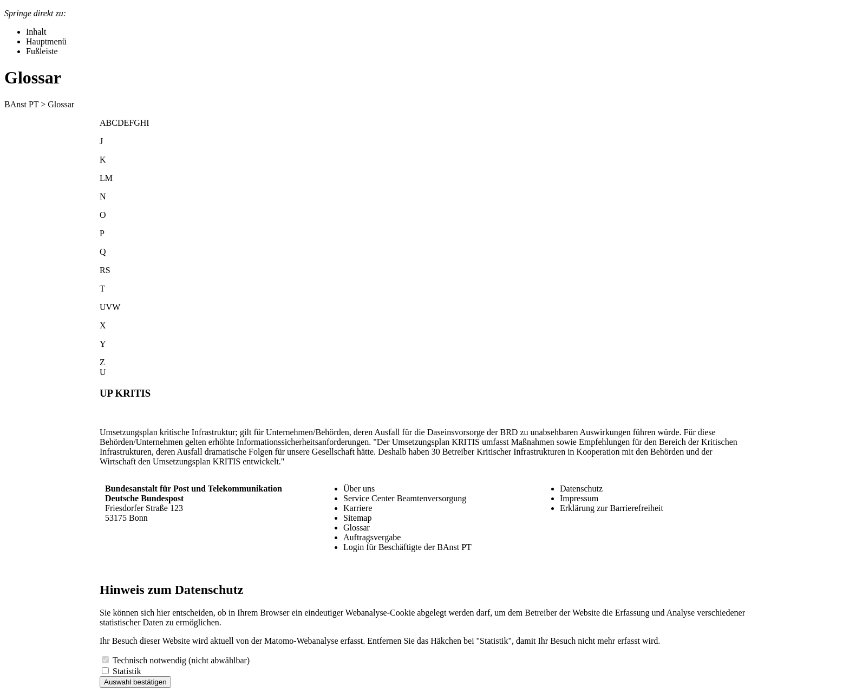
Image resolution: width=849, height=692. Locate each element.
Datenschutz (581, 488)
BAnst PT (21, 104)
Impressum (579, 498)
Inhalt (36, 31)
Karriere (357, 508)
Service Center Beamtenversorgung (404, 498)
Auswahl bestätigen (135, 682)
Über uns (359, 488)
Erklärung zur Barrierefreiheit (611, 508)
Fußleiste (42, 51)
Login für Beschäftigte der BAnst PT (407, 547)
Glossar (356, 527)
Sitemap (357, 517)
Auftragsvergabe (372, 537)
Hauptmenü (46, 41)
